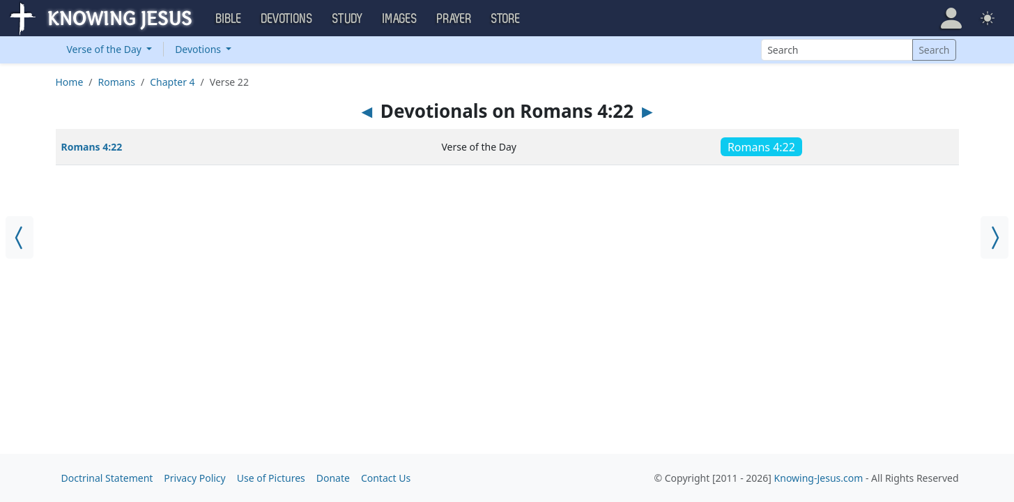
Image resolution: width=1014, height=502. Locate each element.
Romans (116, 82)
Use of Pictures (271, 478)
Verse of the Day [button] (105, 49)
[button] (951, 18)
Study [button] (347, 19)
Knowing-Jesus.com (818, 478)
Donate (333, 478)
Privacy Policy (194, 478)
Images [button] (400, 19)
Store (506, 19)
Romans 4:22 (92, 146)
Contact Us (385, 478)
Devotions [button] (287, 19)
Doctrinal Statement (107, 478)
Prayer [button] (454, 19)
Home (70, 82)
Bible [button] (229, 19)
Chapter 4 (172, 82)
